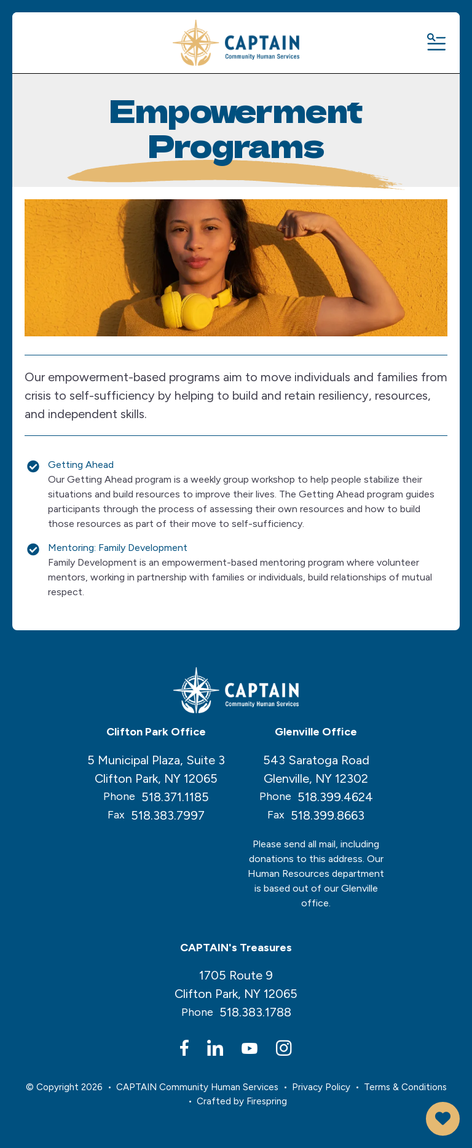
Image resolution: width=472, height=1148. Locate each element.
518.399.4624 (335, 797)
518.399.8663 (327, 815)
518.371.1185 (175, 797)
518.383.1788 (255, 1012)
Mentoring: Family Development (117, 547)
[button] (435, 43)
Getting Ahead (81, 464)
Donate (442, 1118)
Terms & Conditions (405, 1087)
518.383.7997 (168, 815)
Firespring (266, 1101)
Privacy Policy (321, 1087)
